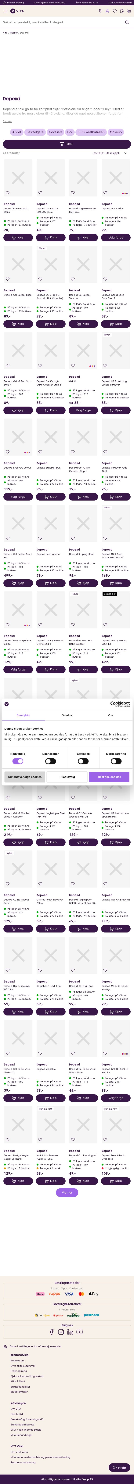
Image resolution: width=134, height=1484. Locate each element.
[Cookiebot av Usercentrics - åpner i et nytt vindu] (113, 704)
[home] (17, 11)
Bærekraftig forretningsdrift (27, 1419)
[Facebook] (52, 1331)
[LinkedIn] (70, 1331)
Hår (69, 207)
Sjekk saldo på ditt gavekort (27, 1376)
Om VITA (16, 1408)
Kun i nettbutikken (91, 207)
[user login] (107, 11)
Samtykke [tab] (23, 715)
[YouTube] (79, 1331)
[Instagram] (61, 1331)
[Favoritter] (114, 11)
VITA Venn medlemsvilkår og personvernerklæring (40, 1457)
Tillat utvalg (67, 776)
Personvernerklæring (23, 1462)
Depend (24, 32)
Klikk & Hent (18, 1381)
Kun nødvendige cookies (25, 776)
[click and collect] (122, 11)
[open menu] (5, 11)
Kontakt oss (17, 1360)
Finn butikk (17, 1414)
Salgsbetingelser (20, 1386)
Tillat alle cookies (109, 776)
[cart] (129, 11)
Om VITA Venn (19, 1452)
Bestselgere (35, 207)
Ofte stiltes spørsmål (23, 1365)
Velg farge (116, 312)
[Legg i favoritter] (7, 267)
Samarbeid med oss (22, 1424)
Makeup (116, 207)
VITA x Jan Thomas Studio (26, 1429)
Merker (14, 32)
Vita (5, 32)
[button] (127, 22)
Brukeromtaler (19, 1391)
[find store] (100, 11)
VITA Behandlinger (21, 1435)
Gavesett (55, 207)
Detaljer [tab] (67, 715)
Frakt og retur (19, 1371)
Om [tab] (110, 715)
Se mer (7, 196)
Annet (16, 207)
